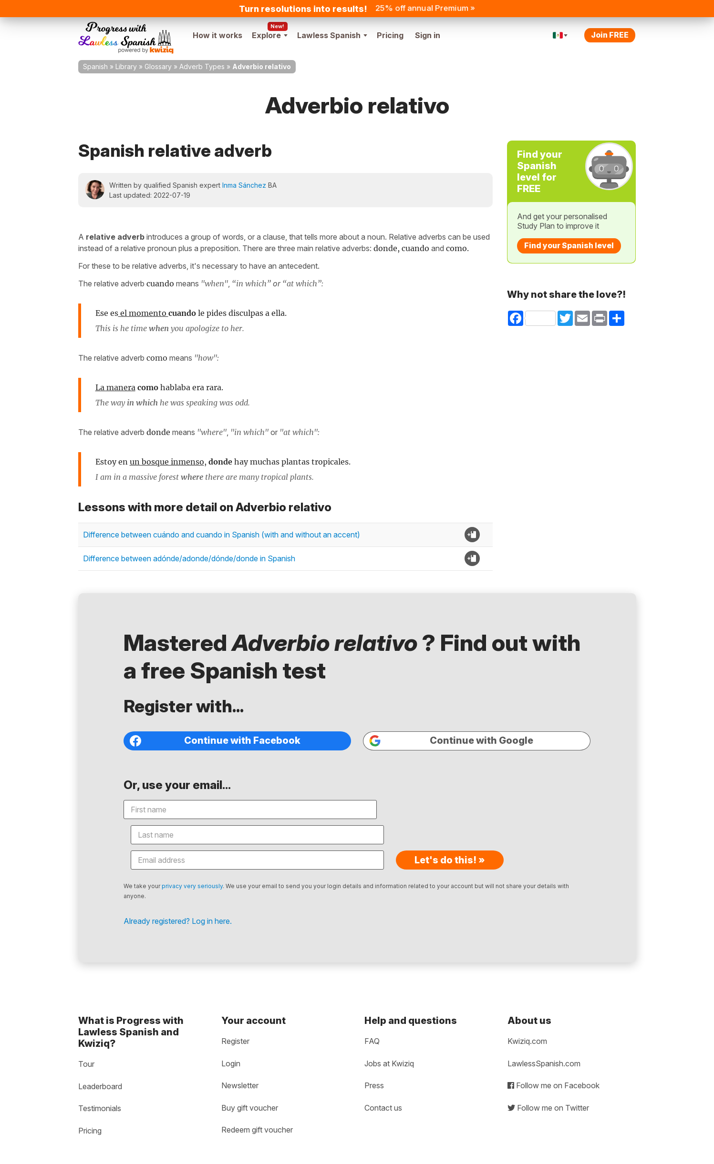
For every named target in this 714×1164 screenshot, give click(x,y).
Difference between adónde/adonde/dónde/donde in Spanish (189, 558)
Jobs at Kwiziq (389, 1048)
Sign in (427, 35)
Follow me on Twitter (548, 1092)
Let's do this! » (520, 830)
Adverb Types (202, 66)
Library (126, 66)
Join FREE (610, 35)
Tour (86, 1048)
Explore (270, 35)
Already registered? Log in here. (199, 891)
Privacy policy (104, 1156)
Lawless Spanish (332, 35)
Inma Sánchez (244, 185)
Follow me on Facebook (553, 1069)
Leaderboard (100, 1070)
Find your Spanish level (569, 245)
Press (374, 1069)
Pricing (390, 35)
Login (230, 1048)
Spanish (95, 66)
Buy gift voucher (249, 1092)
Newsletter (240, 1069)
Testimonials (99, 1092)
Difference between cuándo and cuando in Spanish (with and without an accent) (221, 534)
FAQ (372, 1025)
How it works (217, 35)
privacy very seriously (213, 856)
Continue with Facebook (231, 761)
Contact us (383, 1092)
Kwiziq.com (527, 1025)
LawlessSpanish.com (543, 1048)
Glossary (158, 66)
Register (235, 1025)
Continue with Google (445, 761)
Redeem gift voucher (257, 1114)
